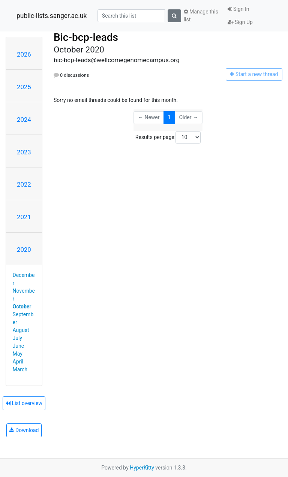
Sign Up (240, 22)
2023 (24, 152)
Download (24, 430)
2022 (24, 184)
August (21, 330)
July (17, 338)
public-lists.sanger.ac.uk (51, 15)
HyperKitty (142, 468)
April (18, 362)
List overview (24, 403)
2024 (24, 119)
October (22, 307)
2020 (24, 249)
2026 (24, 54)
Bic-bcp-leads (86, 37)
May (17, 354)
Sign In (238, 9)
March (20, 369)
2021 (24, 217)
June (18, 346)
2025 (24, 87)
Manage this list (201, 15)
